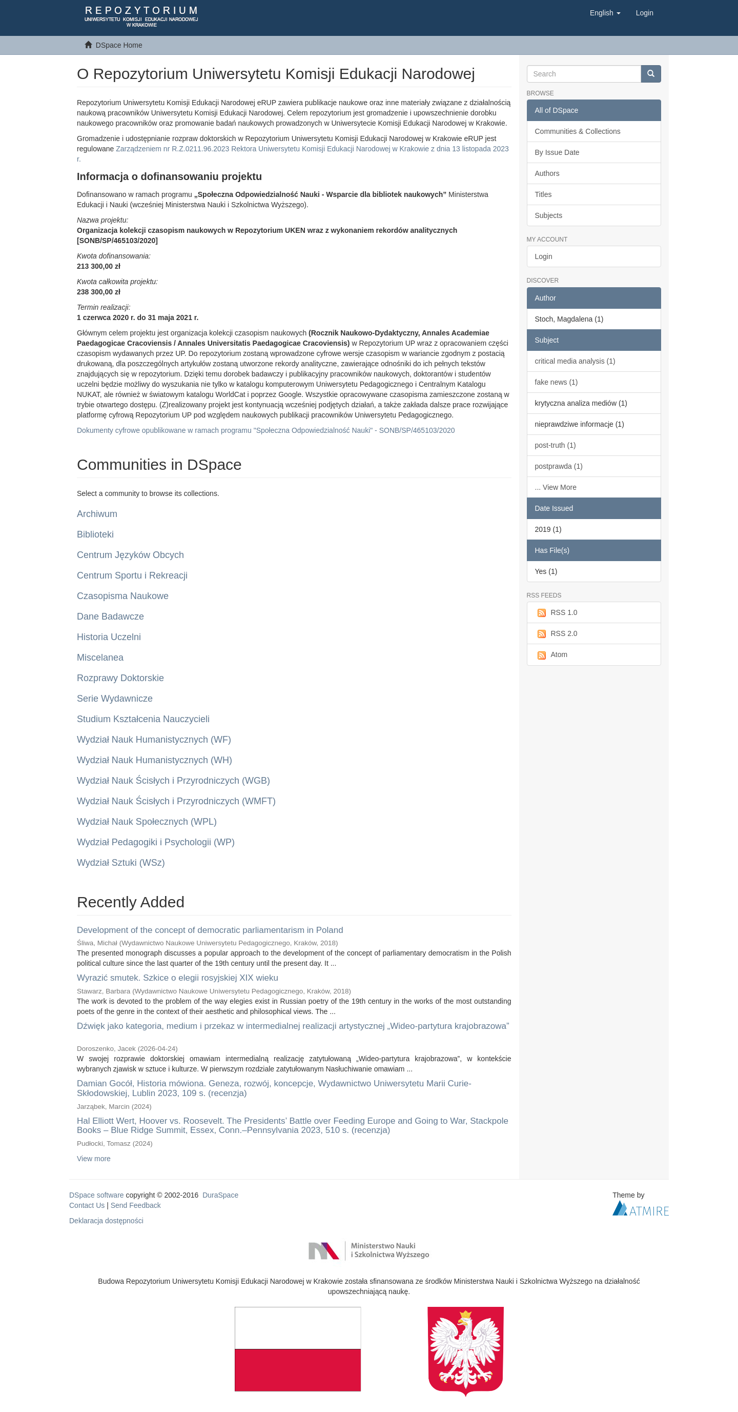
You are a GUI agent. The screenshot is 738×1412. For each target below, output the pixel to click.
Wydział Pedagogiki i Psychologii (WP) (156, 842)
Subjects (549, 215)
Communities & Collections (578, 131)
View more (94, 1159)
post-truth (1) (555, 445)
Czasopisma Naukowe (123, 596)
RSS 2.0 (556, 634)
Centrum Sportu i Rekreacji (132, 575)
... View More (556, 487)
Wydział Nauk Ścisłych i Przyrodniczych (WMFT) (176, 801)
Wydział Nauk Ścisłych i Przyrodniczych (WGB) (173, 780)
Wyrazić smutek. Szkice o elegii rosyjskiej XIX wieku (177, 978)
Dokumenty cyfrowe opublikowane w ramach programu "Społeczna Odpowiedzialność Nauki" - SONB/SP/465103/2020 (266, 430)
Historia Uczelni (109, 637)
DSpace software (96, 1195)
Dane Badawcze (110, 616)
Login (543, 256)
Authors (547, 173)
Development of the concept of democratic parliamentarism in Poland (210, 930)
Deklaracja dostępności (106, 1221)
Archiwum (97, 514)
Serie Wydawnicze (115, 698)
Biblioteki (95, 534)
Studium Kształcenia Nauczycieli (143, 719)
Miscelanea (100, 657)
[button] (605, 13)
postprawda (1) (559, 466)
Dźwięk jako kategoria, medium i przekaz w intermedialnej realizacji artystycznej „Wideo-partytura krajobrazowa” (293, 1026)
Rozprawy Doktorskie (120, 678)
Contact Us (87, 1205)
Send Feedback (136, 1205)
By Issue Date (557, 152)
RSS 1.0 (556, 613)
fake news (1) (556, 382)
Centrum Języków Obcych (130, 555)
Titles (543, 194)
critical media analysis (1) (575, 361)
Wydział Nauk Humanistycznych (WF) (154, 739)
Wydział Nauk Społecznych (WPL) (147, 822)
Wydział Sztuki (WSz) (121, 863)
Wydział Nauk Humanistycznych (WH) (154, 760)
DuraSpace (220, 1195)
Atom (551, 655)
